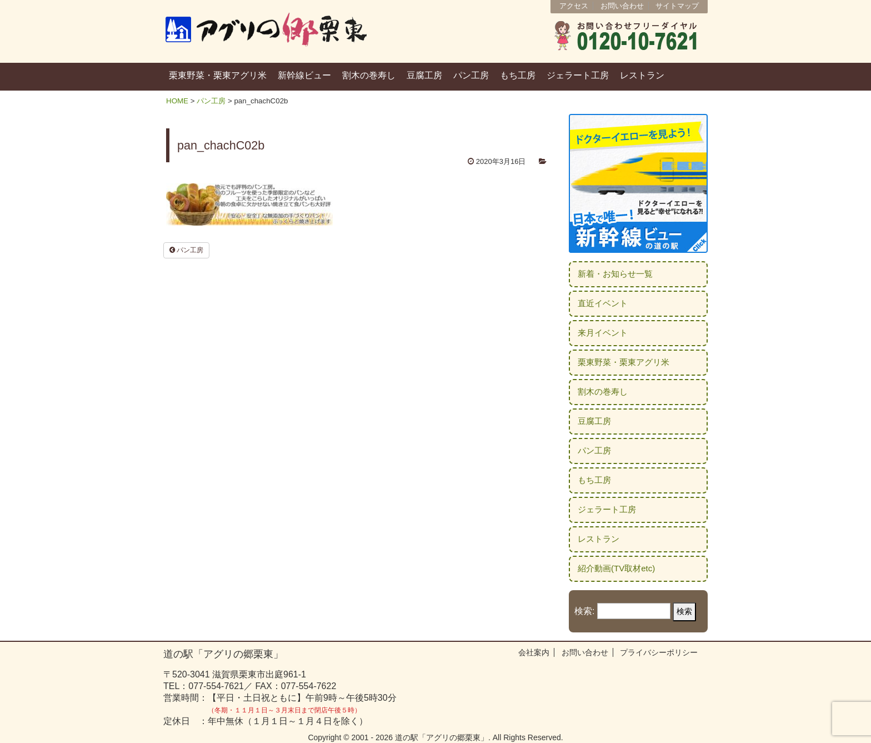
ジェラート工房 (578, 75)
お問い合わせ (622, 6)
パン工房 (471, 75)
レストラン (642, 75)
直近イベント (603, 303)
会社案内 (533, 652)
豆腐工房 (424, 75)
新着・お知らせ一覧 (615, 273)
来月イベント (603, 332)
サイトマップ (677, 6)
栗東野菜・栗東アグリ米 (218, 75)
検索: (584, 611)
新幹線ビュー (304, 75)
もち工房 (517, 75)
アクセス (573, 6)
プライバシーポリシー (659, 652)
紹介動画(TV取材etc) (616, 568)
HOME (177, 101)
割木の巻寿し (369, 75)
